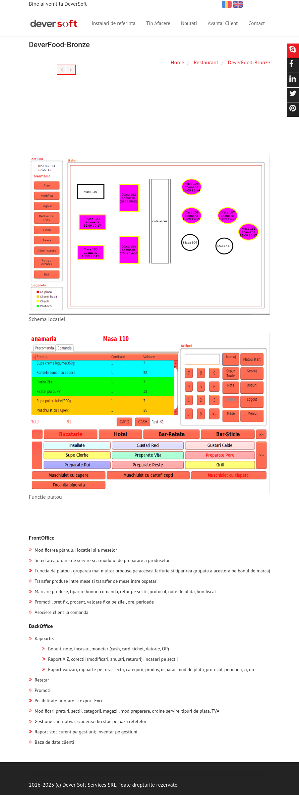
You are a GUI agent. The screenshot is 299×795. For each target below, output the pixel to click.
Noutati (189, 23)
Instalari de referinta (113, 23)
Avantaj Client (223, 23)
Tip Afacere (158, 23)
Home (177, 62)
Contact (256, 23)
